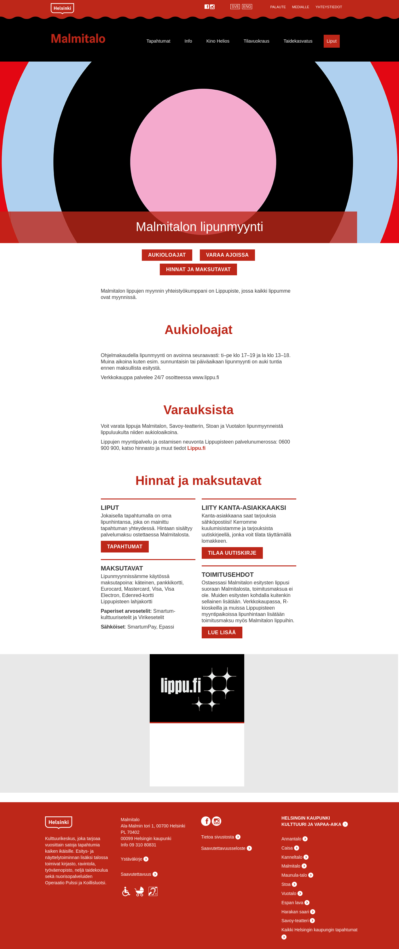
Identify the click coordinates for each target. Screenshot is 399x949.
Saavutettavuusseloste (223, 848)
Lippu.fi (197, 448)
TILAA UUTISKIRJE (232, 553)
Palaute (278, 7)
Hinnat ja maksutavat (198, 269)
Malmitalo (88, 38)
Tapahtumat (159, 41)
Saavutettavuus (136, 874)
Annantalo (291, 838)
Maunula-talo (294, 875)
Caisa (287, 848)
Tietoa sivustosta (217, 836)
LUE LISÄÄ (222, 632)
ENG (247, 6)
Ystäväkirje (131, 859)
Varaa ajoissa (227, 255)
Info (188, 41)
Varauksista (199, 410)
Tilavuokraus (256, 41)
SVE (235, 6)
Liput (332, 41)
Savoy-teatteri (295, 920)
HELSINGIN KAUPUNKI (305, 818)
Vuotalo (288, 893)
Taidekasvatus (298, 41)
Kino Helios (217, 41)
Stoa (286, 884)
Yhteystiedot (328, 7)
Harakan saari (295, 911)
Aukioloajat (167, 255)
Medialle (300, 7)
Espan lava (292, 902)
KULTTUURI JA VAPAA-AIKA (311, 824)
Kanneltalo (291, 857)
